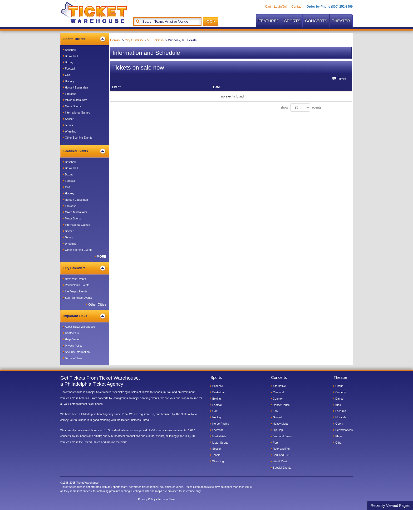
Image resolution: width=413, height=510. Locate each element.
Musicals (339, 417)
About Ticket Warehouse (79, 326)
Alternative (278, 386)
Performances (343, 429)
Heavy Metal (279, 423)
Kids (337, 404)
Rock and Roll (280, 448)
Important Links (84, 316)
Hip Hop (277, 429)
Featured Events (84, 151)
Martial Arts (218, 436)
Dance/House (280, 404)
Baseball (69, 49)
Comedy (339, 392)
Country (277, 398)
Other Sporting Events (77, 137)
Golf (66, 74)
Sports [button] (292, 20)
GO (210, 21)
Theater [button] (341, 20)
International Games (76, 112)
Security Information (76, 352)
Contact (296, 6)
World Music (279, 461)
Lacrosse (69, 93)
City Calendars (84, 268)
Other (337, 442)
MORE (100, 256)
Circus (338, 386)
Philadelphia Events (76, 285)
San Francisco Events (77, 297)
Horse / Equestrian (75, 87)
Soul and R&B (280, 455)
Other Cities (96, 304)
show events (301, 107)
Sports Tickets (84, 39)
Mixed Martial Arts (75, 99)
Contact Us (71, 333)
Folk (274, 411)
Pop (274, 442)
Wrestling (70, 131)
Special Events (281, 467)
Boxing (68, 62)
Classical (277, 392)
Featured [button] (268, 20)
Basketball (70, 56)
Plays (337, 436)
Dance (338, 398)
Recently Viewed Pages (390, 505)
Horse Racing (219, 423)
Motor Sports (72, 106)
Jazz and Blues (281, 436)
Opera (338, 423)
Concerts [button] (316, 20)
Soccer (68, 118)
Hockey (68, 81)
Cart (268, 6)
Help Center (71, 339)
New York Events (74, 279)
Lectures (339, 411)
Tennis (68, 125)
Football (69, 68)
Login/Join (281, 6)
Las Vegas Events (75, 291)
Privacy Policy (72, 345)
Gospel (276, 417)
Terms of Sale (72, 358)
